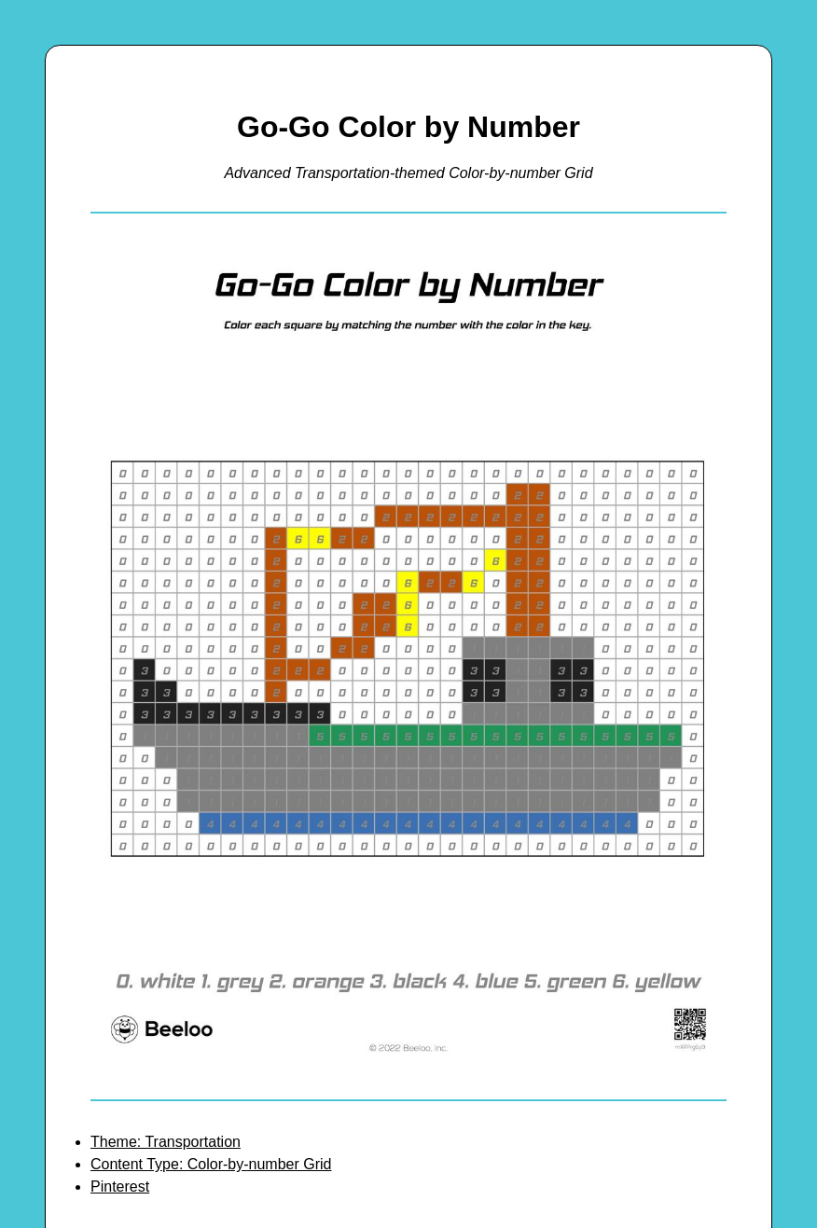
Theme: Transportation (165, 1142)
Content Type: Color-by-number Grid (210, 1164)
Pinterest (119, 1186)
